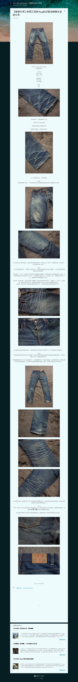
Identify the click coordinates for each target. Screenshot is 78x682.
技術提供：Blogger (39, 676)
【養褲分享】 (19, 588)
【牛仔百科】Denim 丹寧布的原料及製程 (23, 659)
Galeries (41, 678)
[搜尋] (67, 4)
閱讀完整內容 (62, 639)
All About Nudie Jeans (28, 588)
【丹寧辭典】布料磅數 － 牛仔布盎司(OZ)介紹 (25, 644)
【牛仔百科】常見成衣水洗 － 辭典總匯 (23, 628)
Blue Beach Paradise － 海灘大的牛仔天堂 (27, 3)
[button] (64, 11)
